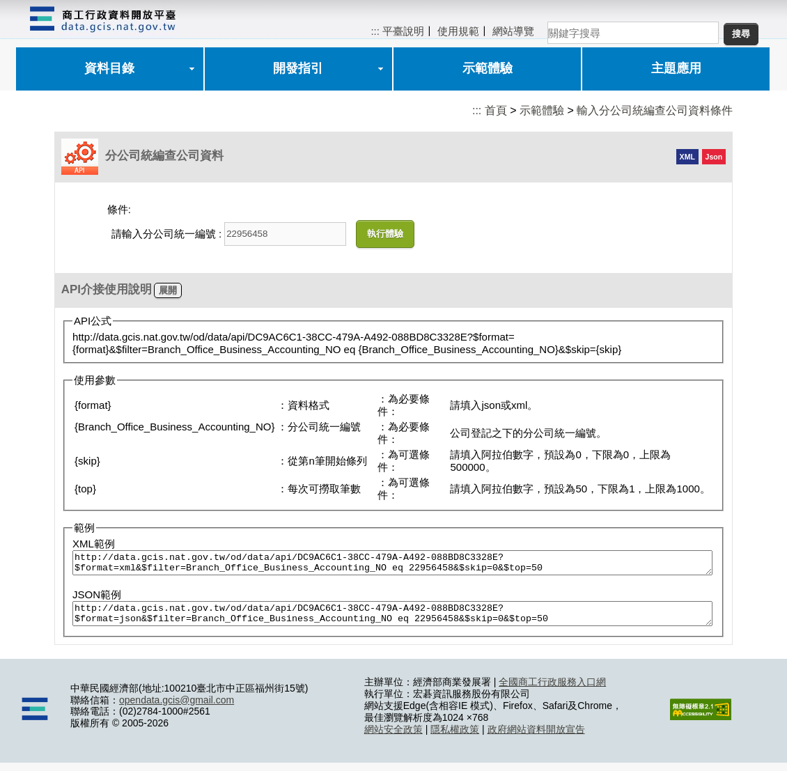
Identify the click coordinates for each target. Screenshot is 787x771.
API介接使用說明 (106, 289)
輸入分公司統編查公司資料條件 (655, 110)
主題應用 (676, 68)
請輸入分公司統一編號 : (166, 234)
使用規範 (458, 31)
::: (375, 31)
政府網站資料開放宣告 (536, 737)
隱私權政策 (454, 737)
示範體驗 (487, 68)
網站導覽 (513, 31)
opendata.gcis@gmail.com (176, 708)
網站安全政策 (393, 737)
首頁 (496, 110)
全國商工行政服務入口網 (552, 690)
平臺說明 (403, 31)
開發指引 (298, 68)
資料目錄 (109, 68)
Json (714, 157)
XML (687, 157)
